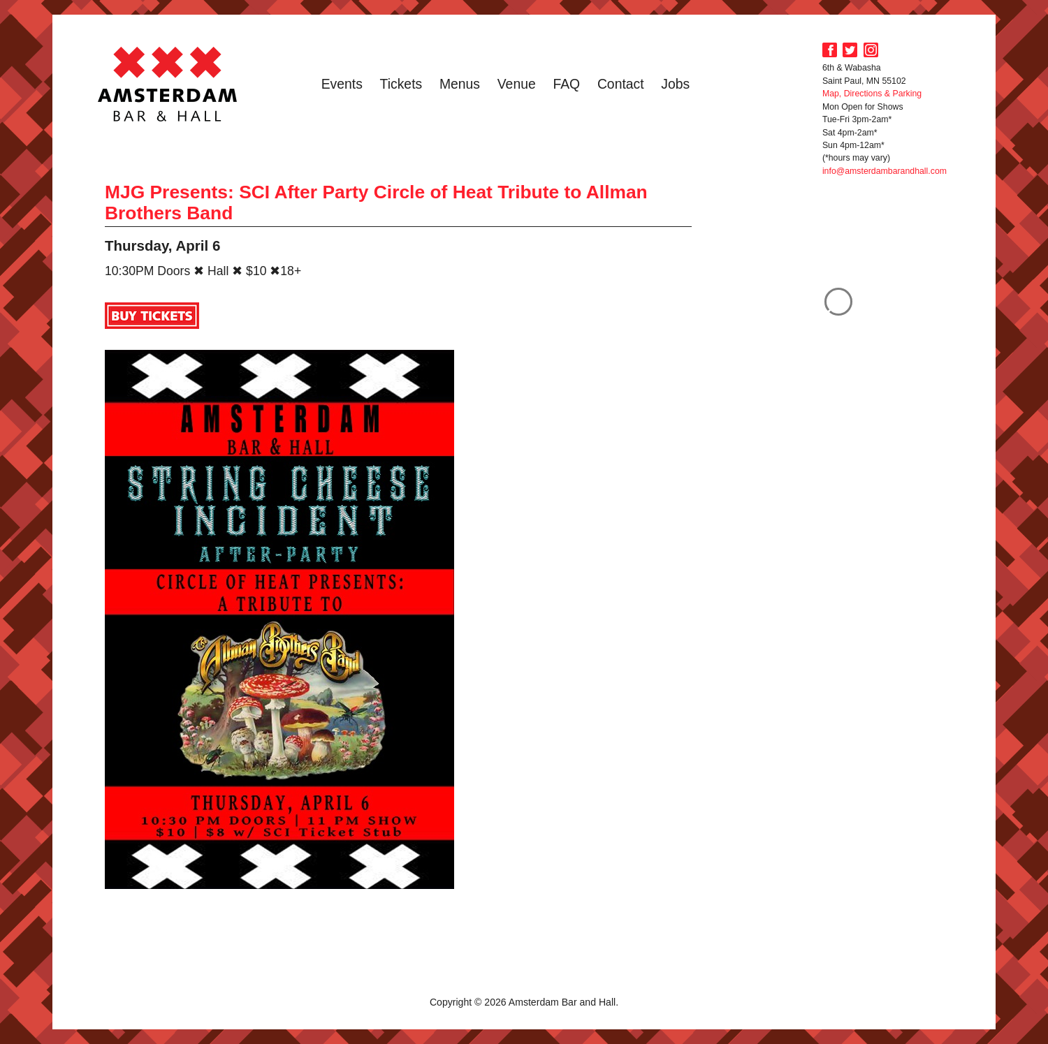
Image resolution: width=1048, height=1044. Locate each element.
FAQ (566, 83)
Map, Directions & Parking (872, 93)
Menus (459, 83)
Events (342, 83)
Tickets (401, 83)
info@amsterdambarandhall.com (884, 171)
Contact (620, 83)
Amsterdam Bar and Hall (168, 84)
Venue (516, 83)
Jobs (675, 83)
